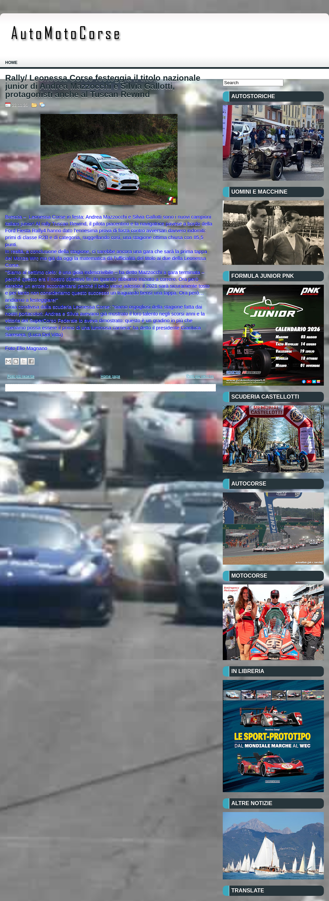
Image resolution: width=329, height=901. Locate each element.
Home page (110, 376)
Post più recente (21, 376)
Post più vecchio (200, 376)
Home (11, 62)
